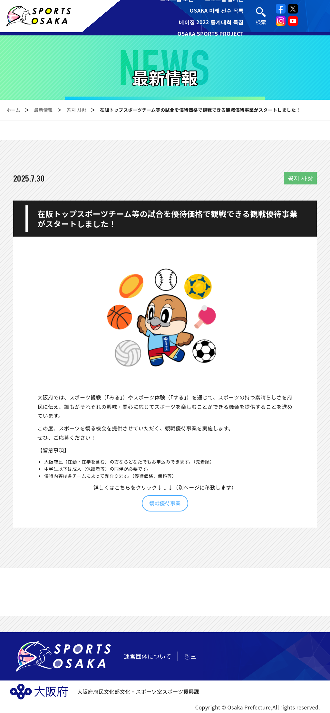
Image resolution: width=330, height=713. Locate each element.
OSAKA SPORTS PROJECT (210, 33)
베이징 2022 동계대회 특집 (211, 22)
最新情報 (43, 110)
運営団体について (147, 656)
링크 (190, 656)
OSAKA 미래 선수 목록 (217, 10)
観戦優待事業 (165, 503)
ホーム (13, 110)
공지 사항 (76, 110)
